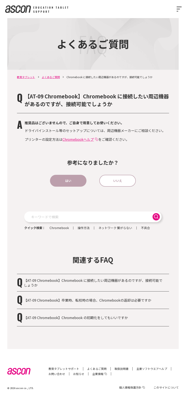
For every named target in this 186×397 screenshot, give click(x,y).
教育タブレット (26, 77)
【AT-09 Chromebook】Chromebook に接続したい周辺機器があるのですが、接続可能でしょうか (93, 283)
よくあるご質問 (51, 77)
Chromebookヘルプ (78, 139)
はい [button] (68, 180)
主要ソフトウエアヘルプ (151, 369)
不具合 (145, 228)
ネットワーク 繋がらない (115, 228)
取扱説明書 (122, 369)
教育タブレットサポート (63, 369)
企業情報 (97, 374)
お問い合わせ (56, 374)
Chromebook (59, 228)
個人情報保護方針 (130, 387)
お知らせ (78, 374)
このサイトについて (166, 387)
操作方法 (84, 228)
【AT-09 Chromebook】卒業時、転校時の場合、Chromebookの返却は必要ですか (87, 300)
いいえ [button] (117, 180)
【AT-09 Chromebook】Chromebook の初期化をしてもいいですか (76, 317)
